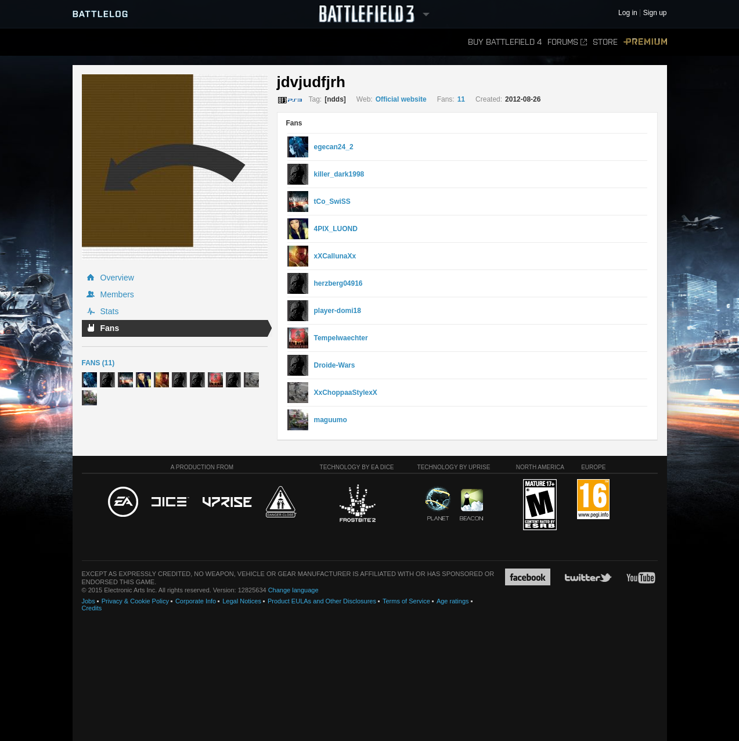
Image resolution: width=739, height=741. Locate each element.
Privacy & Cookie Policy (135, 601)
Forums (567, 42)
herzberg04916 (338, 283)
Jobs (88, 601)
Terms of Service (406, 601)
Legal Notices (241, 601)
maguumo (330, 420)
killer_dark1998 (339, 174)
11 (461, 99)
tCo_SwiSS (332, 201)
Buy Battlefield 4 (505, 42)
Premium (645, 42)
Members (117, 294)
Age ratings (453, 601)
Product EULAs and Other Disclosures (322, 601)
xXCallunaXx (335, 256)
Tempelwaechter (341, 338)
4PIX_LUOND (336, 229)
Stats (109, 311)
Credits (92, 608)
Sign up (655, 13)
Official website (401, 99)
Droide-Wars (334, 365)
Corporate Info (195, 601)
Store (605, 42)
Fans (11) (98, 363)
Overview (117, 277)
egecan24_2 (334, 147)
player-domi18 (337, 311)
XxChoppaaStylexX (345, 393)
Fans (110, 328)
